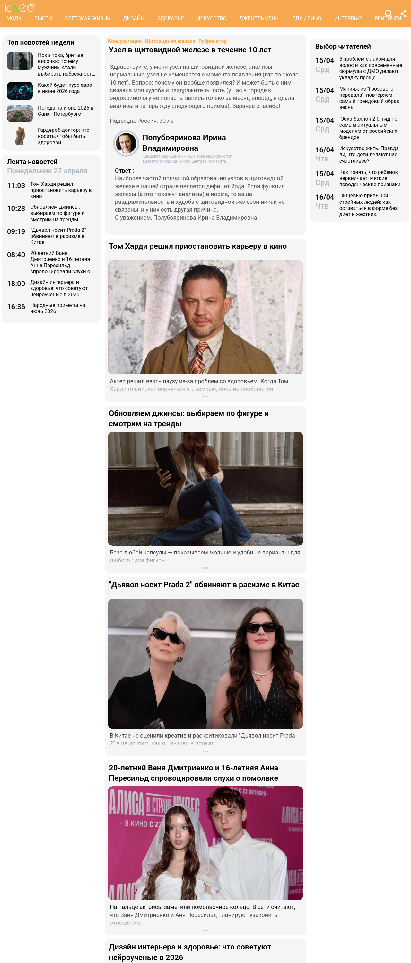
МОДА (14, 18)
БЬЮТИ (43, 18)
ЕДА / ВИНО (307, 18)
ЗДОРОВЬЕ (170, 18)
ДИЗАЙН (133, 18)
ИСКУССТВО (211, 18)
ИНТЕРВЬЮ (348, 18)
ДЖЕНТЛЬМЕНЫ (259, 18)
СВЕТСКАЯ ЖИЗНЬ (87, 18)
